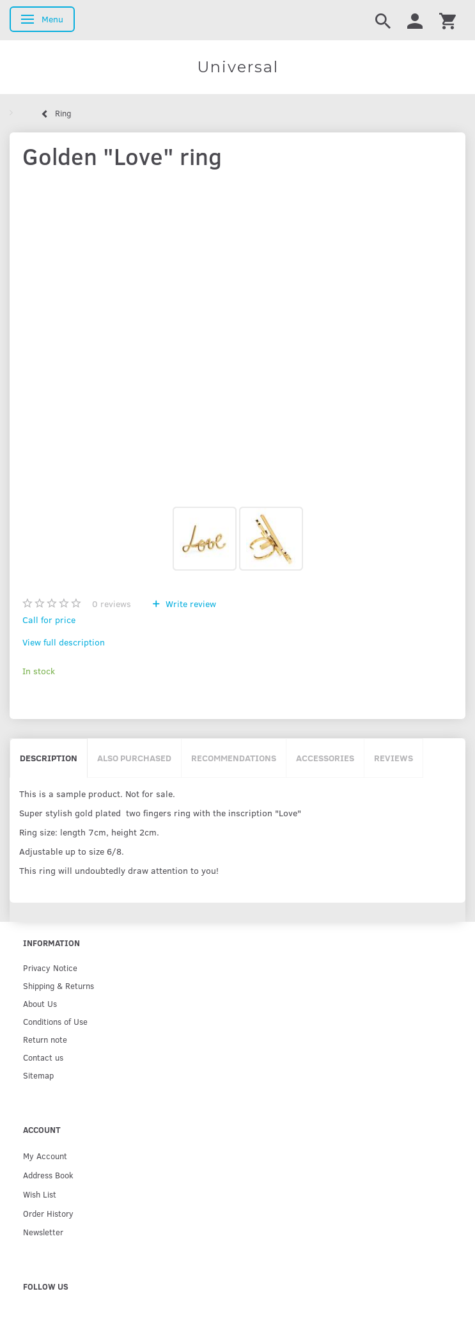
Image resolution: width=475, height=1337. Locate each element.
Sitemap (38, 1075)
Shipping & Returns (58, 985)
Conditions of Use (55, 1021)
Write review (189, 603)
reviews (111, 603)
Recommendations (233, 758)
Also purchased (134, 758)
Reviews (393, 758)
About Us (40, 1003)
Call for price (48, 619)
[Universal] (237, 67)
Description (48, 758)
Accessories (325, 758)
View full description (63, 642)
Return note (45, 1039)
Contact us (43, 1057)
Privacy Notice (50, 967)
